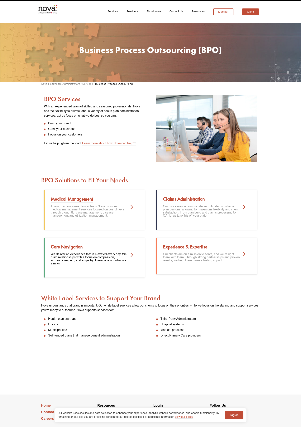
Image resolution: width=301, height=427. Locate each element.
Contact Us (50, 412)
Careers (47, 418)
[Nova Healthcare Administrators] (61, 84)
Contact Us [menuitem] (176, 11)
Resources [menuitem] (198, 11)
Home (46, 405)
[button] (131, 207)
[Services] (88, 84)
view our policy (184, 417)
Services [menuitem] (113, 11)
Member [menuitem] (223, 12)
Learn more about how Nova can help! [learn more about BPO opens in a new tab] (108, 143)
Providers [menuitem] (132, 11)
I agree (234, 415)
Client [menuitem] (250, 12)
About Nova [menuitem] (154, 11)
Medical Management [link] (72, 199)
